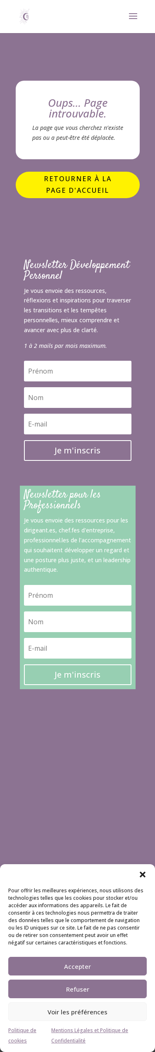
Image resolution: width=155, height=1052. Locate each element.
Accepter (77, 966)
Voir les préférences (77, 1012)
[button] (142, 874)
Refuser (77, 989)
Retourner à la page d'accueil (78, 184)
